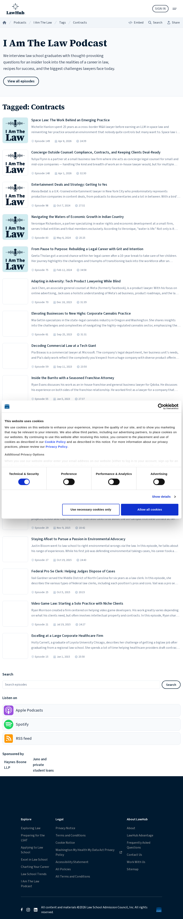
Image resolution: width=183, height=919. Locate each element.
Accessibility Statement (72, 862)
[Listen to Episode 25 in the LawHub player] (15, 581)
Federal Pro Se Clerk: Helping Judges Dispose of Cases (73, 571)
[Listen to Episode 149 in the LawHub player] (15, 130)
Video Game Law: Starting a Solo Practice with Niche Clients (77, 603)
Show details (161, 496)
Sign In (160, 8)
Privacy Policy (57, 446)
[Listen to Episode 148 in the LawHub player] (15, 162)
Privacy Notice (65, 828)
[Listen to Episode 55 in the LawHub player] (15, 388)
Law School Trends (34, 874)
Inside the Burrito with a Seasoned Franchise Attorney (72, 377)
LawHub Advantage (140, 835)
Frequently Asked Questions (138, 845)
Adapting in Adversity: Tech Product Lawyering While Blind (76, 281)
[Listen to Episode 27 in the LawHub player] (15, 549)
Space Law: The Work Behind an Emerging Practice (70, 120)
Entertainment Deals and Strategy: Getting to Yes (69, 184)
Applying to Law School (32, 850)
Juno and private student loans (43, 765)
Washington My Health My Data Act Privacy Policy (88, 852)
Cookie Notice (65, 842)
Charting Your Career (35, 867)
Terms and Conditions (71, 835)
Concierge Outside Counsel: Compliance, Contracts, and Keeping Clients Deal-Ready (96, 152)
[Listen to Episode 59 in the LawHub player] (15, 356)
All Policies (63, 869)
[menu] (174, 8)
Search (171, 685)
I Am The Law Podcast (30, 883)
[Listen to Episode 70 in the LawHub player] (15, 291)
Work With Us (136, 862)
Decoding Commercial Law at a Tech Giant (63, 345)
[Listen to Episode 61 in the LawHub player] (15, 324)
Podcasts (20, 22)
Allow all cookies (149, 509)
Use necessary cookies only (90, 509)
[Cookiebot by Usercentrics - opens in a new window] (160, 406)
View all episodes (21, 81)
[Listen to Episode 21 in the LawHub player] (15, 614)
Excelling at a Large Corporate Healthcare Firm (67, 635)
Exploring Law (31, 828)
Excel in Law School (34, 859)
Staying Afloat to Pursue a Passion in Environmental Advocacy (78, 539)
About (131, 828)
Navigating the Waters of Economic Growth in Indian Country (77, 216)
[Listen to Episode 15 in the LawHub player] (15, 646)
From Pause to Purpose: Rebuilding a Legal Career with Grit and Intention (87, 249)
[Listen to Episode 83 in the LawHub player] (15, 227)
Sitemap (132, 869)
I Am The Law (43, 22)
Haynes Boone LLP (15, 765)
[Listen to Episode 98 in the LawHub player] (15, 195)
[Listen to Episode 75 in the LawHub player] (15, 259)
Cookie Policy (55, 441)
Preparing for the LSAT (33, 837)
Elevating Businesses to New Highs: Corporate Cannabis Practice (81, 313)
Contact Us (134, 855)
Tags (62, 22)
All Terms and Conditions (73, 876)
